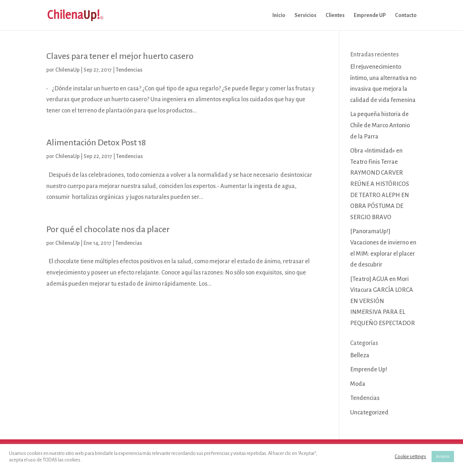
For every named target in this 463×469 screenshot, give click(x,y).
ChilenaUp (67, 70)
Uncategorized (369, 412)
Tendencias (129, 70)
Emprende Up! (368, 369)
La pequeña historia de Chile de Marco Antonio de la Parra (380, 125)
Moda (357, 384)
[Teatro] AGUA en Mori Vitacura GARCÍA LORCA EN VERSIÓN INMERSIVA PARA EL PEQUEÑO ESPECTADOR (382, 301)
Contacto (406, 15)
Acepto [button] (443, 456)
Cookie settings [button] (410, 456)
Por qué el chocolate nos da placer (108, 229)
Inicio (278, 15)
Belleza (359, 355)
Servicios (305, 15)
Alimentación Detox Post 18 (96, 142)
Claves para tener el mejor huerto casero (120, 56)
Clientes (335, 15)
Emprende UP (370, 15)
